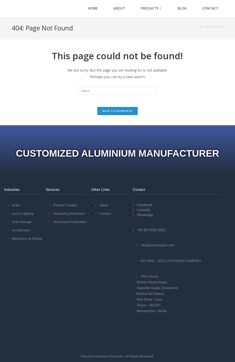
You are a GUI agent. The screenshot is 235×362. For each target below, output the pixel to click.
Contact (139, 190)
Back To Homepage (117, 111)
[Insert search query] (117, 91)
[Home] (201, 26)
